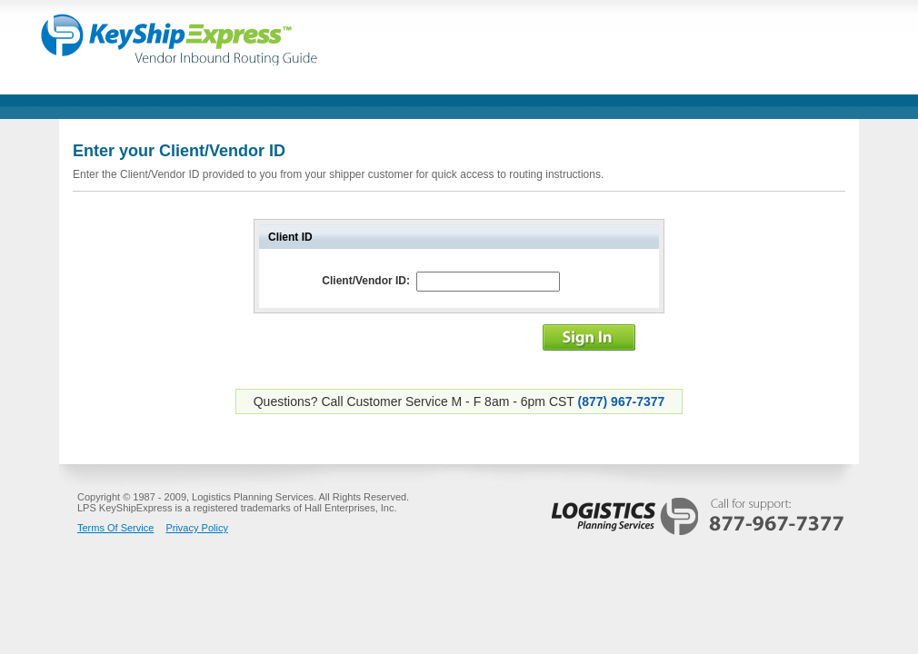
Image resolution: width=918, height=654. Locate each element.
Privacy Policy (196, 527)
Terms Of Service (115, 527)
